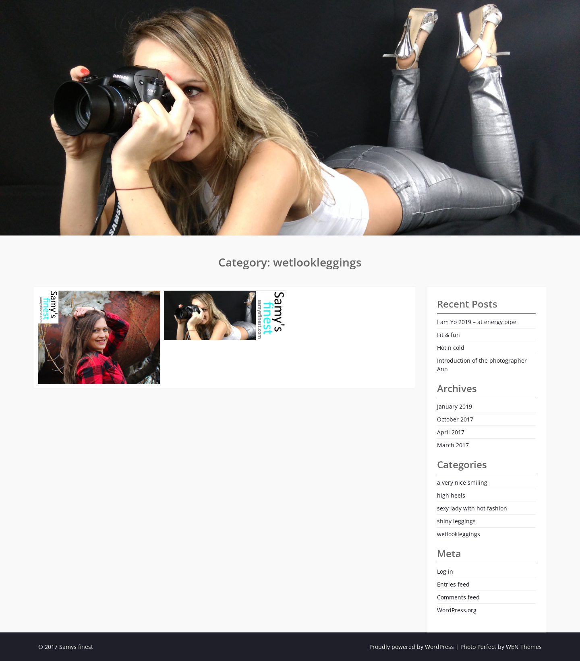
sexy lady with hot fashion (472, 508)
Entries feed (453, 584)
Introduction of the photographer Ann (482, 365)
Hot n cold (450, 347)
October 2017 (455, 419)
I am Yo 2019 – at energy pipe (476, 322)
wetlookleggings (458, 534)
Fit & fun (448, 335)
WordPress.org (456, 610)
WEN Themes (524, 647)
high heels (451, 495)
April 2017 (450, 432)
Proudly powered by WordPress (411, 647)
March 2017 (453, 445)
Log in (445, 571)
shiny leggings (456, 521)
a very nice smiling (462, 482)
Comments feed (458, 597)
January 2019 (454, 406)
